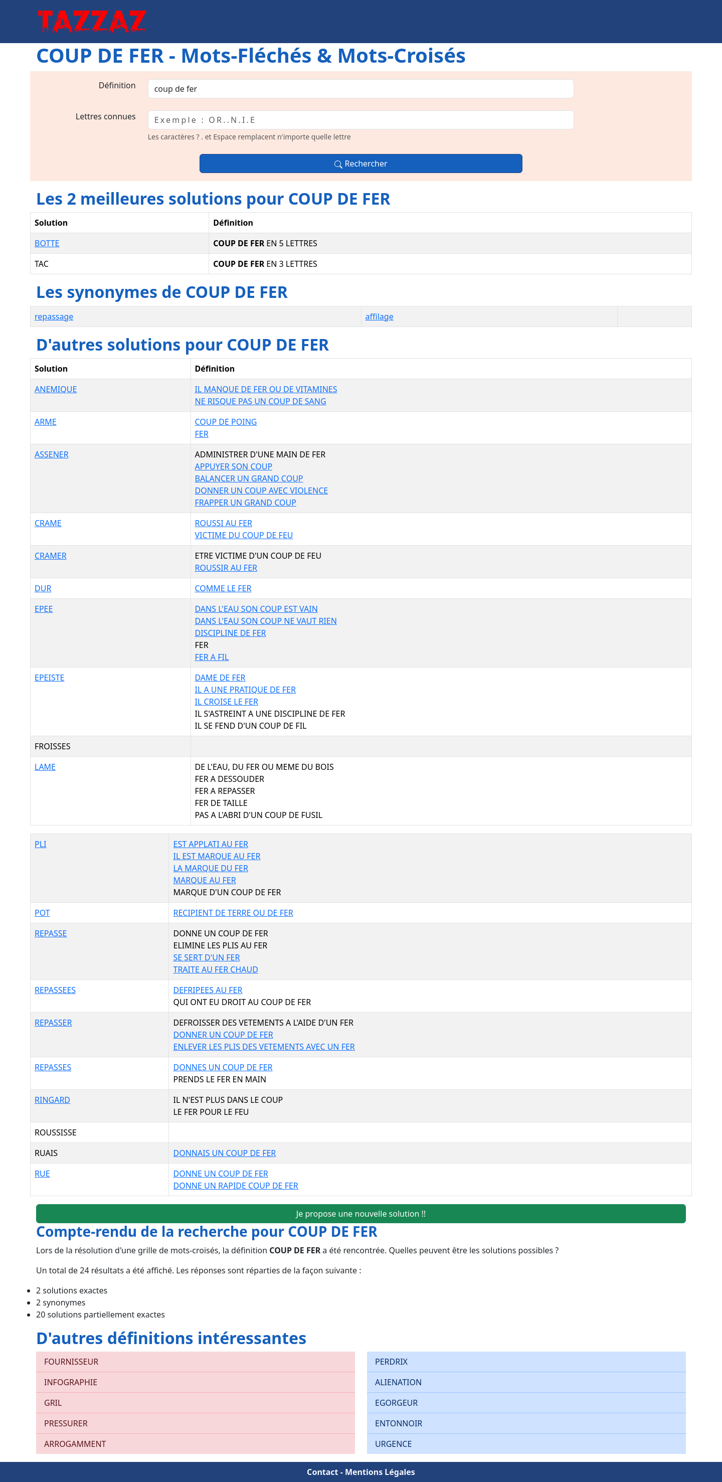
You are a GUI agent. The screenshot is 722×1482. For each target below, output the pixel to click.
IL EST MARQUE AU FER (216, 856)
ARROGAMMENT (75, 1443)
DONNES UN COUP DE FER (222, 1067)
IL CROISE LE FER (226, 701)
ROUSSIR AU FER (226, 567)
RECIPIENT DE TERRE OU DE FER (233, 912)
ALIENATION (398, 1382)
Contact (322, 1471)
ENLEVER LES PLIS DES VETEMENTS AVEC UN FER (263, 1046)
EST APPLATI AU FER (210, 844)
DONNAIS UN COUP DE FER (224, 1153)
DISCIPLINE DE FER (230, 632)
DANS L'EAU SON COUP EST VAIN (256, 608)
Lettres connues (106, 116)
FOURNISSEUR (71, 1361)
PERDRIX (391, 1361)
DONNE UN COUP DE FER (220, 1173)
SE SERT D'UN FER (206, 957)
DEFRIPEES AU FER (207, 990)
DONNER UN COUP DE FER (223, 1034)
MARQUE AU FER (204, 880)
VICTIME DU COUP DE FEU (244, 535)
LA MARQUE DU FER (210, 868)
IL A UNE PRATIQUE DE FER (245, 689)
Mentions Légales (380, 1471)
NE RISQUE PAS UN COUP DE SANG (260, 401)
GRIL (53, 1402)
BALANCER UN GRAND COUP (249, 478)
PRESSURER (66, 1423)
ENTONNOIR (398, 1423)
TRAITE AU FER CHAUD (215, 969)
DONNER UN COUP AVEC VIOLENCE (261, 490)
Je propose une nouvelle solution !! (361, 1213)
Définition (117, 85)
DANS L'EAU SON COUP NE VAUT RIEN (266, 620)
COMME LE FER (223, 588)
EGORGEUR (396, 1402)
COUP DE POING (226, 421)
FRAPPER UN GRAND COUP (245, 502)
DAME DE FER (220, 677)
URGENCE (393, 1443)
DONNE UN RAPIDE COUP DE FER (235, 1185)
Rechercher (360, 163)
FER (202, 433)
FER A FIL (212, 657)
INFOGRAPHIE (70, 1382)
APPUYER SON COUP (234, 466)
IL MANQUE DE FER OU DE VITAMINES (266, 389)
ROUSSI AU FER (224, 523)
